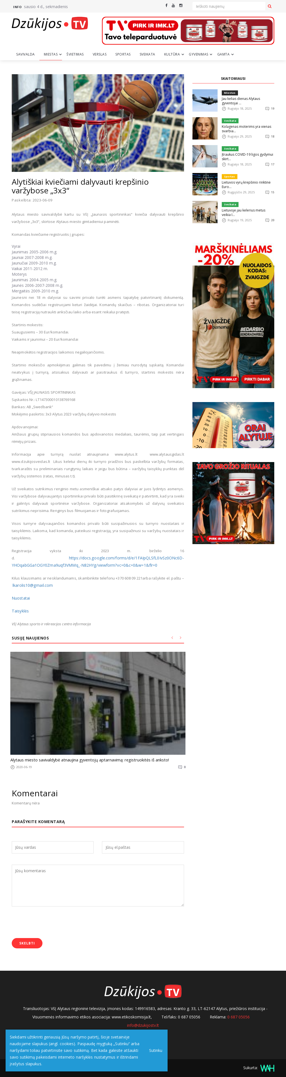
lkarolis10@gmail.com (31, 585)
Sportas (123, 54)
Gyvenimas (198, 54)
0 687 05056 (238, 1015)
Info (17, 7)
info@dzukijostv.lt (143, 1024)
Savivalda (25, 54)
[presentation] (54, 922)
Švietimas (75, 54)
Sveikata (147, 54)
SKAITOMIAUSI (233, 78)
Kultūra (172, 54)
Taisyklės (20, 610)
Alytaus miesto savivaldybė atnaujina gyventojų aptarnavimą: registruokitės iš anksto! (82, 759)
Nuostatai (20, 597)
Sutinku (154, 1050)
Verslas (100, 54)
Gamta (223, 54)
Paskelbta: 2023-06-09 (32, 200)
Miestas (51, 54)
